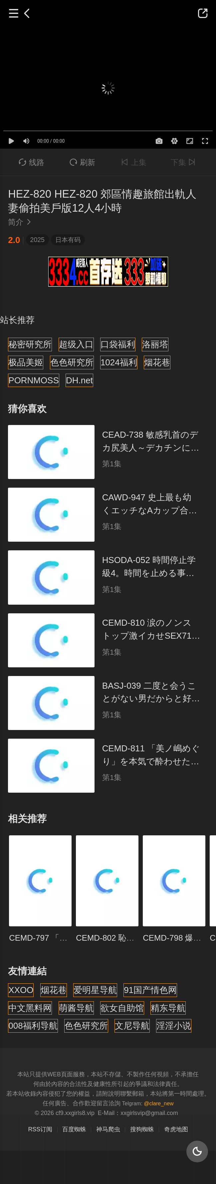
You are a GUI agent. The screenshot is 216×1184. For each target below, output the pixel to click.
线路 (31, 162)
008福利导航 (32, 1026)
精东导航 (168, 1008)
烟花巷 (157, 362)
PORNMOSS (33, 380)
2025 (37, 239)
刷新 (82, 162)
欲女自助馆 (122, 1008)
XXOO (20, 990)
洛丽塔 (155, 344)
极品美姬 (25, 362)
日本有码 (68, 239)
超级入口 (76, 344)
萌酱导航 (76, 1008)
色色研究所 (72, 362)
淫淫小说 (173, 1026)
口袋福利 (118, 344)
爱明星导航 (95, 990)
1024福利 (119, 362)
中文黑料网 (30, 1008)
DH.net (79, 380)
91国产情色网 (150, 990)
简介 (21, 222)
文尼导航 (132, 1026)
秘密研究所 (30, 344)
